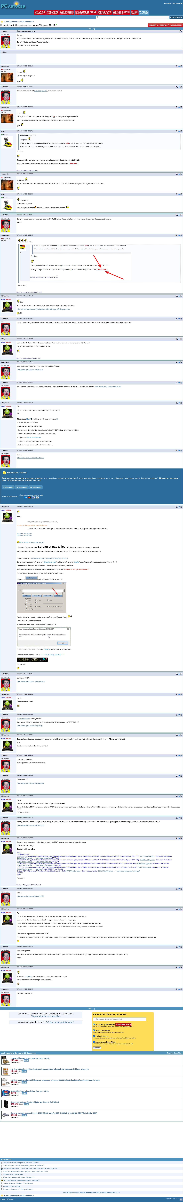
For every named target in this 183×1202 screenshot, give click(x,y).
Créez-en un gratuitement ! (60, 1022)
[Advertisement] (91, 1140)
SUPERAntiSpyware (147, 856)
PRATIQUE (52, 12)
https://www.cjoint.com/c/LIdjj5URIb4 (30, 369)
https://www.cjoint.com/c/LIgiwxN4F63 (30, 896)
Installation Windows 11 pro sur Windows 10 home (21, 1163)
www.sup (39, 869)
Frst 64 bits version (25, 533)
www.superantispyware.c (45, 865)
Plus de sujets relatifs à (91, 1192)
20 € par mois (35, 487)
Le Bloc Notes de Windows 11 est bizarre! (18, 1183)
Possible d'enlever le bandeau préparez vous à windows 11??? (25, 1171)
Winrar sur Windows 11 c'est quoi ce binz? (18, 1189)
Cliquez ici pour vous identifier (45, 1016)
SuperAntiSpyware (23, 719)
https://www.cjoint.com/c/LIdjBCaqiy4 (108, 386)
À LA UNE (40, 12)
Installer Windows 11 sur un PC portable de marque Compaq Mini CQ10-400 (30, 1168)
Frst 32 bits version (25, 535)
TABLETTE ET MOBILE (85, 12)
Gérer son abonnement (9, 496)
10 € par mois (21, 487)
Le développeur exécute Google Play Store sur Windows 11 (24, 1165)
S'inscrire (167, 3)
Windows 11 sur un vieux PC (13, 1174)
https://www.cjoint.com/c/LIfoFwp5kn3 (30, 783)
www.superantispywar (43, 858)
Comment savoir (37, 542)
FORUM (143, 12)
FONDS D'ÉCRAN (121, 12)
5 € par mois (8, 487)
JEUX (134, 12)
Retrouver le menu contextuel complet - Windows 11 (21, 1180)
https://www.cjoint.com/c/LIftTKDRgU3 (30, 825)
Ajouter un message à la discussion (165, 25)
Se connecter (178, 3)
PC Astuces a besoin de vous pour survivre (22, 478)
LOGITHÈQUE (66, 12)
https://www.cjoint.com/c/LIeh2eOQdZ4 (31, 681)
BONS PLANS (104, 12)
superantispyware (40, 91)
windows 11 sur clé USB (11, 1186)
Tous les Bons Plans (174, 1053)
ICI (57, 419)
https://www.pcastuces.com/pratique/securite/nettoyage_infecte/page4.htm (43, 309)
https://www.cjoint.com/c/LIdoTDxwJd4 (30, 458)
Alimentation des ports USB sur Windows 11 (18, 1177)
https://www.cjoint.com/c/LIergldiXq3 (30, 725)
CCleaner (28, 976)
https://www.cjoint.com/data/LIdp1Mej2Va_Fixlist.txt (49, 558)
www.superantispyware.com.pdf (128, 871)
